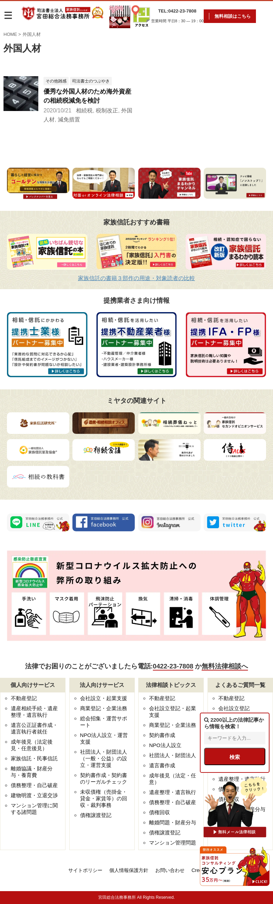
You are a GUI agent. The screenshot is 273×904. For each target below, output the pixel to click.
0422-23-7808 (173, 666)
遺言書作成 (162, 765)
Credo (198, 870)
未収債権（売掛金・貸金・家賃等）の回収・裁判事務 (103, 798)
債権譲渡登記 (95, 815)
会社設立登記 (234, 708)
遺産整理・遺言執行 (172, 792)
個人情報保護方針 (128, 870)
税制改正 (107, 110)
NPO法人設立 (165, 745)
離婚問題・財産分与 (172, 822)
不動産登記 (24, 698)
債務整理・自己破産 (34, 785)
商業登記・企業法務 (103, 708)
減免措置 (69, 119)
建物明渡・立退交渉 (34, 795)
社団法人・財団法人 (172, 755)
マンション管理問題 (172, 843)
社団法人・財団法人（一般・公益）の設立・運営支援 (103, 758)
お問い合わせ (170, 870)
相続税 (84, 110)
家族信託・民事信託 (34, 758)
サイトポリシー (85, 870)
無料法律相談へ (225, 666)
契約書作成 (162, 735)
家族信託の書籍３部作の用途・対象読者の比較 (136, 278)
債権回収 (159, 812)
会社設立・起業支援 (103, 698)
